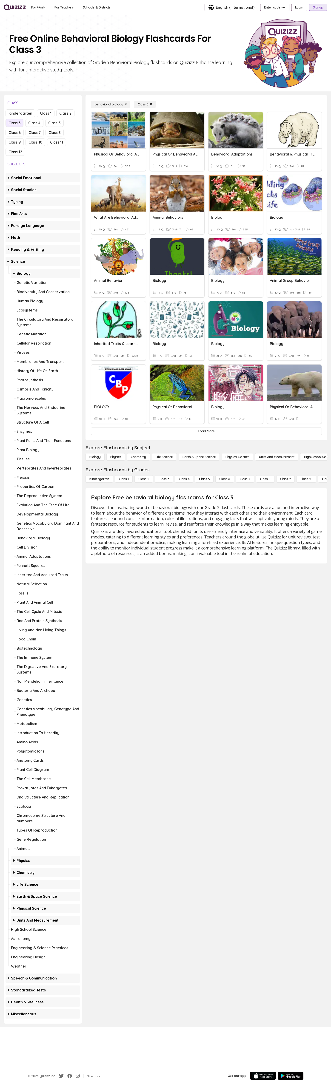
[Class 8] (265, 479)
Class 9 (15, 142)
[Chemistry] (138, 457)
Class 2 (65, 113)
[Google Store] (290, 1076)
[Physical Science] (237, 457)
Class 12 (15, 152)
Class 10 (35, 142)
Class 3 (14, 123)
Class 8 (55, 132)
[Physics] (115, 457)
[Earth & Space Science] (199, 457)
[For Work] (38, 7)
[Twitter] (61, 1076)
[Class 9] (285, 479)
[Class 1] (124, 479)
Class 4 (34, 123)
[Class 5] (204, 479)
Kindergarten (20, 113)
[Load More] (206, 431)
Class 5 (54, 123)
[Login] (299, 7)
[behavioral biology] (110, 104)
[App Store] (263, 1076)
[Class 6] (224, 479)
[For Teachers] (64, 7)
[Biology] (95, 457)
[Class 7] (245, 479)
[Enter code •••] (274, 7)
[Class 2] (143, 479)
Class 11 (56, 142)
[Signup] (318, 7)
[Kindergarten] (99, 479)
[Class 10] (306, 479)
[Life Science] (164, 457)
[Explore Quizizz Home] (15, 7)
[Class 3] (145, 104)
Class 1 (45, 113)
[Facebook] (69, 1076)
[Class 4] (184, 479)
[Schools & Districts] (96, 7)
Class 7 (35, 132)
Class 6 (15, 132)
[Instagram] (78, 1076)
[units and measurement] (276, 457)
